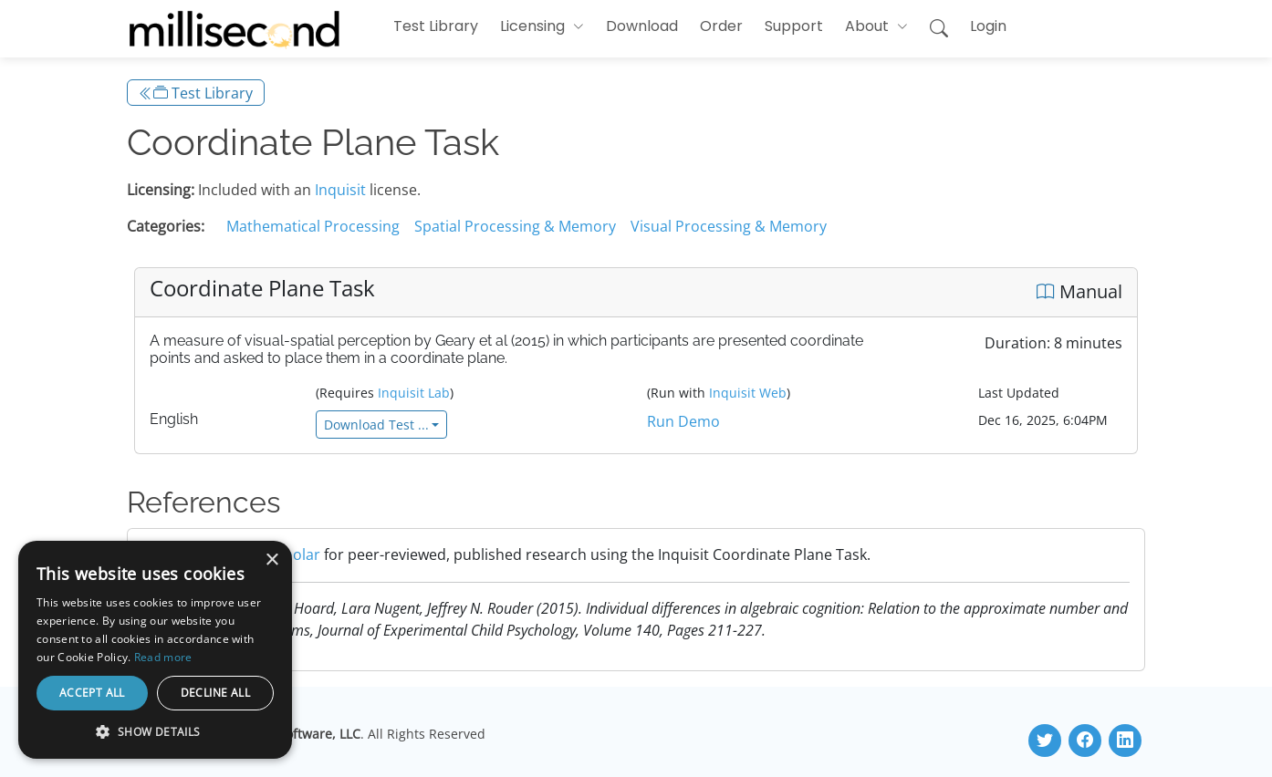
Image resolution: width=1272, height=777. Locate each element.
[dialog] (155, 650)
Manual (1079, 291)
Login (988, 26)
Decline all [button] (215, 692)
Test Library (435, 26)
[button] (542, 26)
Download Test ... (376, 424)
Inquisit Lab (414, 392)
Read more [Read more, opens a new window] (163, 657)
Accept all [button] (92, 692)
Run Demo (683, 421)
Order (721, 26)
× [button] (271, 560)
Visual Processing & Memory (729, 226)
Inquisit (340, 190)
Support (794, 26)
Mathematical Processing (313, 226)
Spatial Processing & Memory (515, 226)
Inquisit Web (748, 392)
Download (642, 26)
